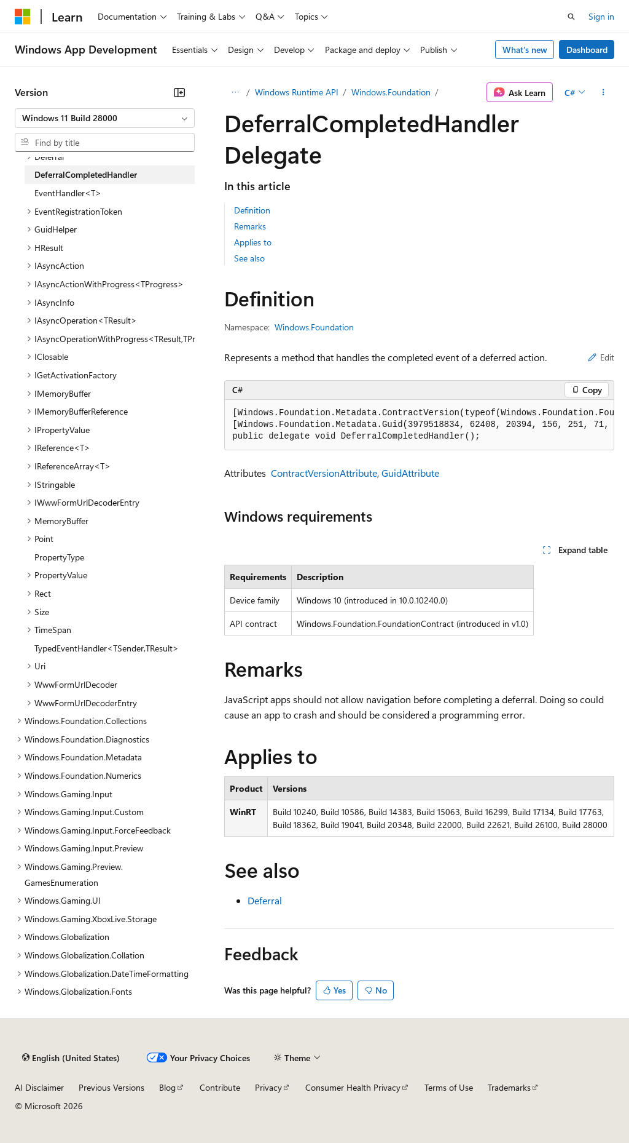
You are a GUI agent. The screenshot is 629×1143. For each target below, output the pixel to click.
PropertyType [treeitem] (59, 557)
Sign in (601, 16)
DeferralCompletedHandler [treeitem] (85, 174)
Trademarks (509, 1087)
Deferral (265, 900)
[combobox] (105, 118)
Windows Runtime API (296, 92)
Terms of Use (448, 1087)
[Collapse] (179, 92)
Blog (167, 1087)
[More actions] (603, 92)
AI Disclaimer (39, 1087)
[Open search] (571, 17)
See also (249, 258)
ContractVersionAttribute (324, 472)
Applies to (253, 242)
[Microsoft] (23, 17)
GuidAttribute (410, 472)
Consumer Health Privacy (352, 1087)
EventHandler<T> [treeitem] (67, 193)
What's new (524, 49)
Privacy (268, 1087)
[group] (419, 425)
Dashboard (587, 49)
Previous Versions (111, 1087)
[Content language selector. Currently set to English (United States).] (71, 1058)
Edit (601, 357)
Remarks (250, 226)
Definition (252, 210)
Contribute (220, 1087)
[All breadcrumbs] (235, 92)
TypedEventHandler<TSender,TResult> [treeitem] (106, 648)
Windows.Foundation (391, 92)
